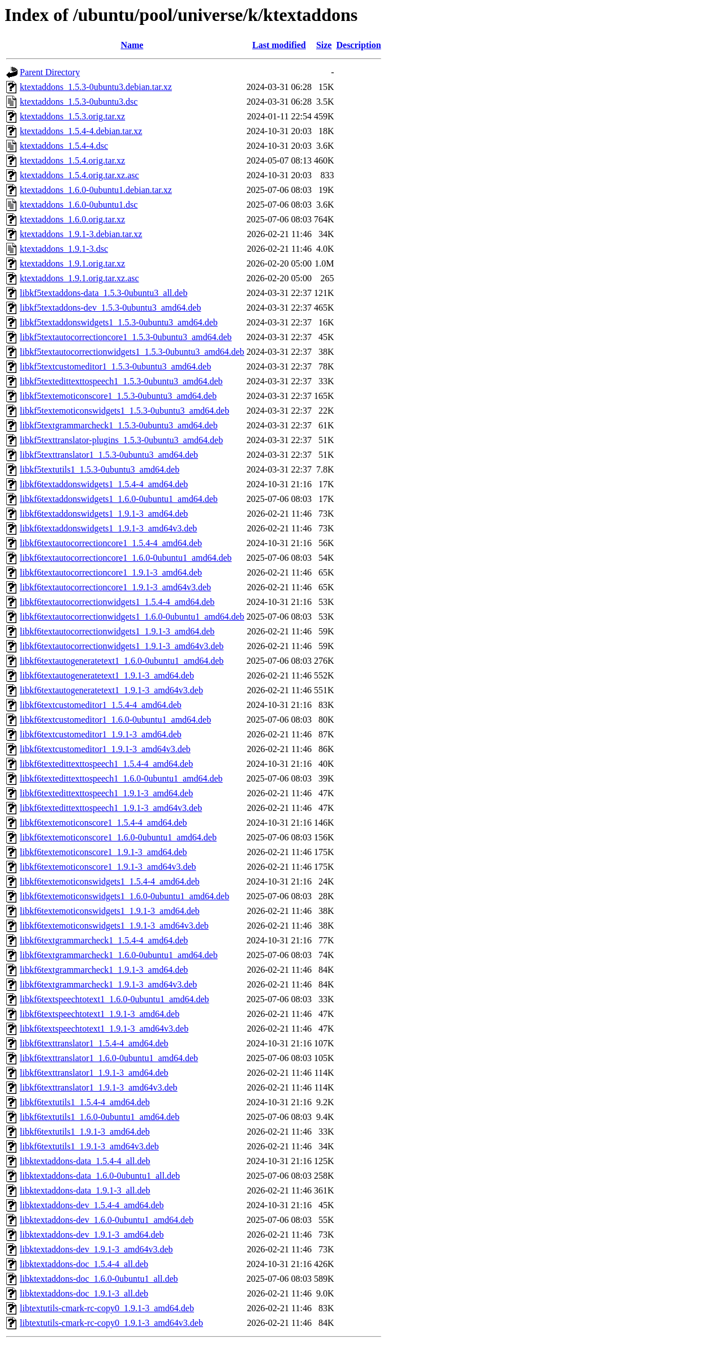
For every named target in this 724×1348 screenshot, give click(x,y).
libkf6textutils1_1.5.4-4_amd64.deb (85, 1102)
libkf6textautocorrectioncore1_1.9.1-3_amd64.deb (111, 572)
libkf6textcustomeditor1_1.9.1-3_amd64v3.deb (105, 749)
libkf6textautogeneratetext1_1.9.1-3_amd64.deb (107, 675)
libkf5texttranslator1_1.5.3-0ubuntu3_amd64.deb (109, 455)
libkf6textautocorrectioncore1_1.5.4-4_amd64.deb (111, 543)
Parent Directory (50, 72)
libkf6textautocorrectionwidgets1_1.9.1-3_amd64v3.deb (121, 646)
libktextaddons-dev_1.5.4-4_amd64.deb (92, 1205)
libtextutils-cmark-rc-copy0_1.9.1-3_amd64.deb (107, 1308)
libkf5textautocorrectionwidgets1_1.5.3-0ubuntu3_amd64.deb (132, 352)
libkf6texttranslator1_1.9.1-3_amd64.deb (94, 1072)
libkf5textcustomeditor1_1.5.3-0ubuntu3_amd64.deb (115, 366)
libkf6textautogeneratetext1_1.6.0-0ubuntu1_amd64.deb (121, 661)
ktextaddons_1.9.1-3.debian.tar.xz (81, 234)
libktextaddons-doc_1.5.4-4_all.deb (84, 1264)
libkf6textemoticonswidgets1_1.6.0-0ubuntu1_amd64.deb (124, 896)
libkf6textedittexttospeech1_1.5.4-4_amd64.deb (106, 764)
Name (131, 45)
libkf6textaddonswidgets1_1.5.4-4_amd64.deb (104, 484)
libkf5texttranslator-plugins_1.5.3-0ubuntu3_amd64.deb (121, 440)
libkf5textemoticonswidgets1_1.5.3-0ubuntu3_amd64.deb (124, 410)
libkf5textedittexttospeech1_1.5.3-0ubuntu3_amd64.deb (121, 381)
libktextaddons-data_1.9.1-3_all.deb (85, 1190)
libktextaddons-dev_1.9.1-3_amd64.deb (92, 1234)
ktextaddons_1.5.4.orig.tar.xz (72, 160)
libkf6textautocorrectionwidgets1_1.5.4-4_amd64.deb (117, 602)
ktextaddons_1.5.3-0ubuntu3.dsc (78, 101)
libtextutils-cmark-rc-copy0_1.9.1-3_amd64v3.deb (111, 1323)
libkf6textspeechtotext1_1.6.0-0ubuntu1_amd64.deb (114, 999)
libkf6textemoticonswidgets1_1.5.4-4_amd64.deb (110, 881)
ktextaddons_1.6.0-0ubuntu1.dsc (78, 204)
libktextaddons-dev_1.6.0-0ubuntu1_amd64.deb (106, 1220)
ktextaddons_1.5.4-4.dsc (64, 146)
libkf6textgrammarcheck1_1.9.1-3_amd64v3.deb (108, 984)
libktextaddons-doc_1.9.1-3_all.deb (84, 1293)
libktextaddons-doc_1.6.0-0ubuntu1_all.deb (99, 1278)
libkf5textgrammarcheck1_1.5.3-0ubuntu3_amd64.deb (119, 425)
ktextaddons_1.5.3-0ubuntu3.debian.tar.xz (96, 87)
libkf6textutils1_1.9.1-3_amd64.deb (85, 1131)
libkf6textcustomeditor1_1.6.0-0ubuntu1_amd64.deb (115, 719)
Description (358, 45)
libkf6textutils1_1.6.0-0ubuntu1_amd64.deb (99, 1117)
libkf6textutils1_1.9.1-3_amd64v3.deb (89, 1146)
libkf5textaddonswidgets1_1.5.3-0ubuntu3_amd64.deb (119, 322)
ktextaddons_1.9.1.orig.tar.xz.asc (79, 278)
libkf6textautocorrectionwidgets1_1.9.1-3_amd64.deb (117, 631)
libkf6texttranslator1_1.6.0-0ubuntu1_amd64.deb (109, 1058)
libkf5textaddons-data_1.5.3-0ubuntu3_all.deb (103, 293)
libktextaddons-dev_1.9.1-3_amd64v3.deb (96, 1249)
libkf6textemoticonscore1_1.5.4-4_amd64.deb (103, 822)
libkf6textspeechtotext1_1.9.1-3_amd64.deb (99, 1014)
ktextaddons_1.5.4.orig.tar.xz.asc (79, 175)
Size (324, 45)
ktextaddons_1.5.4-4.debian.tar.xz (81, 131)
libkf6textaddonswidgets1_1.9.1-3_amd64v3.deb (108, 528)
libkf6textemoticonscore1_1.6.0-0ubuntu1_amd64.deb (118, 837)
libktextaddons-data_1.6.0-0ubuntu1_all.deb (100, 1175)
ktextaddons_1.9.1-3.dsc (64, 249)
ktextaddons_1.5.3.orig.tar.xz (72, 116)
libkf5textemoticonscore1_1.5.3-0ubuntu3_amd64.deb (118, 396)
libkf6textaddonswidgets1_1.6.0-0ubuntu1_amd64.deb (119, 499)
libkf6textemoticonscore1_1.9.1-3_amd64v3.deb (108, 867)
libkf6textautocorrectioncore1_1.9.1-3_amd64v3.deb (115, 587)
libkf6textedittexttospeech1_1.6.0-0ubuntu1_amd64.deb (121, 778)
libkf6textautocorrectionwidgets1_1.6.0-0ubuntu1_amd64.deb (132, 616)
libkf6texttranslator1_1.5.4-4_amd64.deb (94, 1043)
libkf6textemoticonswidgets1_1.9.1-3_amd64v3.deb (114, 925)
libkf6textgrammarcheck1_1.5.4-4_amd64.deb (104, 940)
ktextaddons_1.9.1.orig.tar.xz (72, 263)
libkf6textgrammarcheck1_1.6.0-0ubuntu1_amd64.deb (119, 955)
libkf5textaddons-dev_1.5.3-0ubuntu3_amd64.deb (110, 307)
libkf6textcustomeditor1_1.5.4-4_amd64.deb (101, 705)
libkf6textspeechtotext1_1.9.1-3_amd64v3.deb (104, 1028)
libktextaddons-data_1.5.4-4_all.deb (85, 1161)
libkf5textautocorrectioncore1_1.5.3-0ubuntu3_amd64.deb (126, 337)
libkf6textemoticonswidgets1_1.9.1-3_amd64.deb (110, 911)
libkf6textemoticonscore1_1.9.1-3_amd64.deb (103, 852)
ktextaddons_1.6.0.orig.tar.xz (72, 219)
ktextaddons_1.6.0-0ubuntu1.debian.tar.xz (96, 190)
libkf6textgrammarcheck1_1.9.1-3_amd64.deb (104, 969)
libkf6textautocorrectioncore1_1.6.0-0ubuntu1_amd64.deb (126, 558)
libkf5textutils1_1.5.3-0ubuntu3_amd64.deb (99, 469)
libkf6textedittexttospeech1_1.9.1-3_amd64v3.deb (111, 808)
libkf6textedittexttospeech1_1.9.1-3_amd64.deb (106, 793)
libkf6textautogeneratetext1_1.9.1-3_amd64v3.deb (111, 690)
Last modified (279, 45)
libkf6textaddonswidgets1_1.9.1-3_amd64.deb (104, 513)
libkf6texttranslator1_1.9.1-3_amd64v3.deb (99, 1087)
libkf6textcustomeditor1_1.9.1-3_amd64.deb (101, 734)
